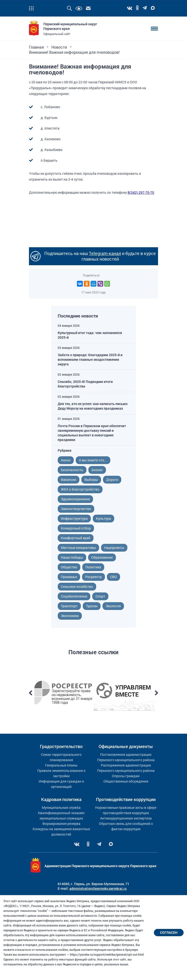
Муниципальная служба (61, 807)
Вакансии (68, 479)
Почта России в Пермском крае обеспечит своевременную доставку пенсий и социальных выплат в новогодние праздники (92, 432)
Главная (36, 47)
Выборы (91, 479)
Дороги (112, 479)
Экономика (70, 615)
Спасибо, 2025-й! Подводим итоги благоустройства (85, 383)
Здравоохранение (75, 499)
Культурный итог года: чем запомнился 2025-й (90, 335)
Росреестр (93, 576)
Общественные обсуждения (125, 781)
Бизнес (97, 469)
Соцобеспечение (74, 596)
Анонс (66, 460)
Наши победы (72, 557)
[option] (63, 693)
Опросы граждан (126, 776)
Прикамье (69, 576)
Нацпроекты (114, 547)
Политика (93, 567)
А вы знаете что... (93, 460)
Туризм (91, 606)
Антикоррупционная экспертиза (126, 818)
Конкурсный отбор (76, 528)
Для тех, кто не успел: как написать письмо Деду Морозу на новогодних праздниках (93, 406)
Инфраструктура (74, 518)
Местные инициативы (78, 547)
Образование (102, 557)
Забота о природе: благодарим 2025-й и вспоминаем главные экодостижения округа (90, 359)
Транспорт (69, 606)
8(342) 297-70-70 (141, 192)
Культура (103, 518)
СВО (113, 576)
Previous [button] (30, 692)
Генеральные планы (61, 765)
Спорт (100, 596)
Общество (69, 567)
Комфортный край (75, 538)
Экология (113, 606)
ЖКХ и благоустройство (80, 489)
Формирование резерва (61, 823)
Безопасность (72, 469)
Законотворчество (76, 508)
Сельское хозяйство (77, 586)
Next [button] (156, 692)
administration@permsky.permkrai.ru (98, 888)
